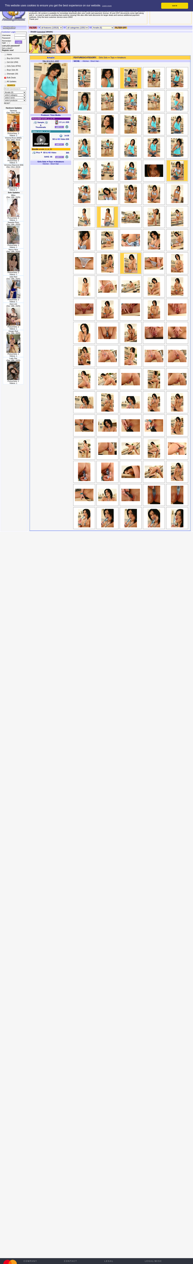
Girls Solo (11, 66)
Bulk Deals (11, 78)
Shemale (10, 74)
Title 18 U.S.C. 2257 (50, 61)
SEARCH (11, 85)
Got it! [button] (174, 6)
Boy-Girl (10, 58)
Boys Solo (11, 70)
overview (41, 32)
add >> (59, 127)
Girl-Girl (10, 62)
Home (9, 54)
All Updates (11, 81)
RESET (7, 103)
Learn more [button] (106, 6)
